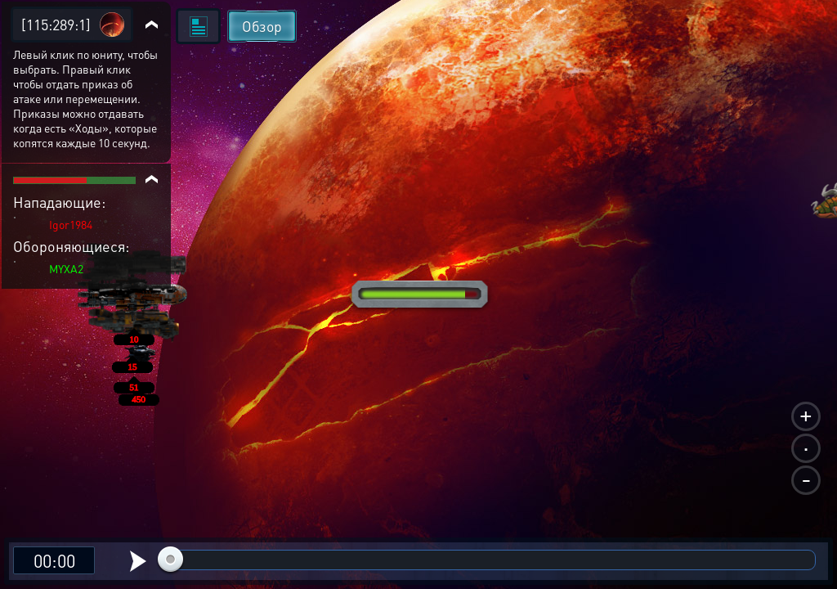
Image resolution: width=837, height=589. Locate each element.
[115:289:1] (56, 24)
